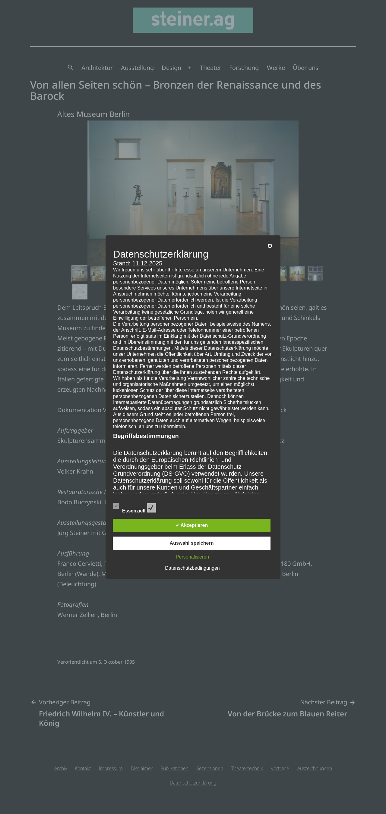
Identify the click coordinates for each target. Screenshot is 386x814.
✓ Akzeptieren (192, 525)
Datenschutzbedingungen (192, 568)
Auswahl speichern (192, 543)
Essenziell (134, 507)
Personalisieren (192, 556)
